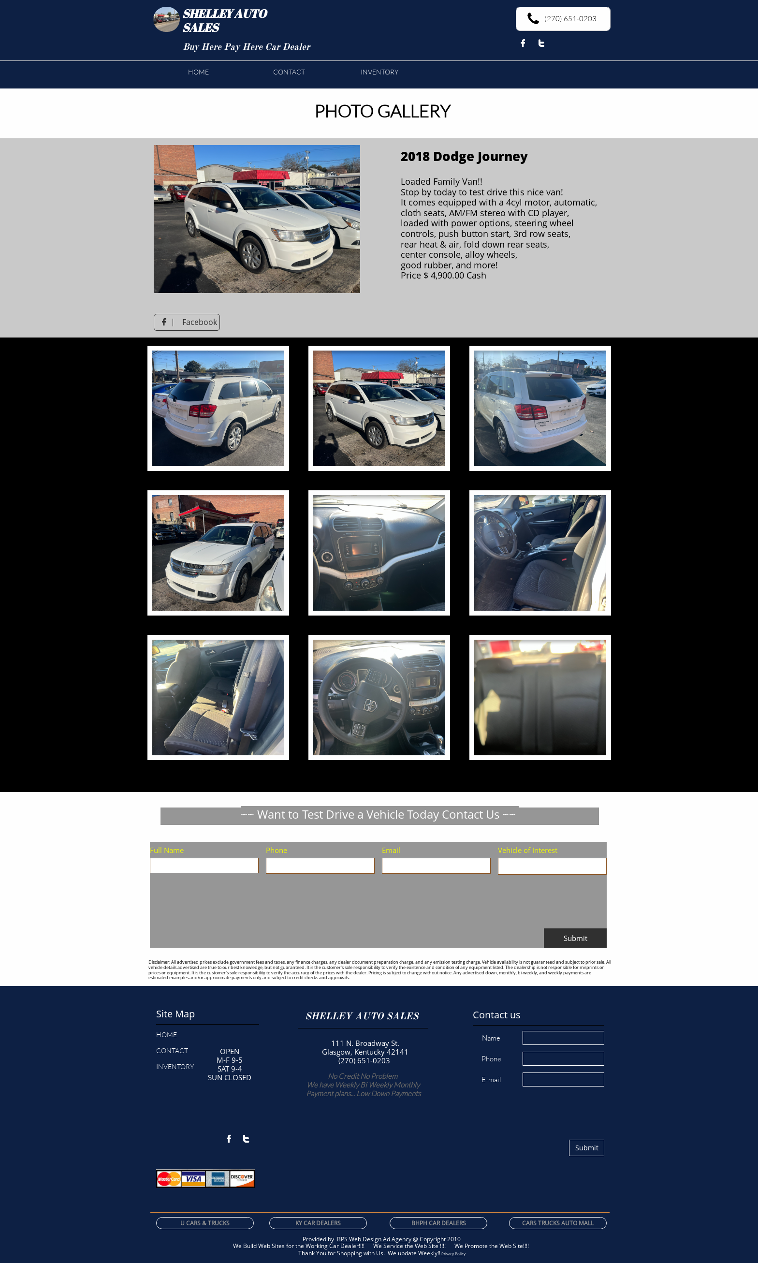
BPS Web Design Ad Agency (374, 1239)
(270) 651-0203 (571, 18)
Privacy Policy (453, 1253)
